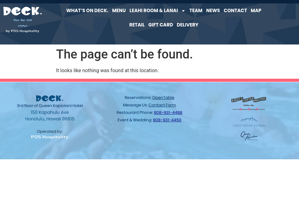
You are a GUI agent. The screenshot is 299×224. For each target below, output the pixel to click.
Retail (137, 24)
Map (256, 10)
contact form (162, 105)
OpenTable (163, 97)
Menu (119, 10)
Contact (235, 10)
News (213, 10)
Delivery (188, 24)
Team (195, 10)
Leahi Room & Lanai (158, 10)
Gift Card (160, 24)
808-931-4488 (168, 112)
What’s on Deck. (87, 10)
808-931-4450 (167, 120)
